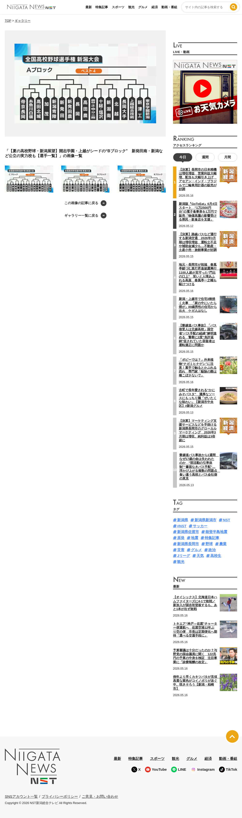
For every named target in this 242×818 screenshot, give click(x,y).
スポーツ (118, 7)
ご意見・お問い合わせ (100, 796)
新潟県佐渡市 (188, 532)
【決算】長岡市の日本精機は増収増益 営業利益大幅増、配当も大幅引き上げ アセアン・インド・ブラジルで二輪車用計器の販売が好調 (198, 179)
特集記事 (101, 7)
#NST (181, 526)
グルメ (143, 7)
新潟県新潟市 (205, 520)
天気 (200, 556)
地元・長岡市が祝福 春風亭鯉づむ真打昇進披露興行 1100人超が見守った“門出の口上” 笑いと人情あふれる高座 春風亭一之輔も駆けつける (199, 274)
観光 (131, 7)
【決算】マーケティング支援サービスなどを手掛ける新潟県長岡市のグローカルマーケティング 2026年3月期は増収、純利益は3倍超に (198, 430)
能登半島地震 (216, 532)
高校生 (215, 556)
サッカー (200, 526)
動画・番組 (169, 7)
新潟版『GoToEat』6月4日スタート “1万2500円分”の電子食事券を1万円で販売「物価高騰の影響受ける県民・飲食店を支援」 (198, 211)
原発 (180, 538)
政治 (212, 550)
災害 (180, 550)
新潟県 (182, 520)
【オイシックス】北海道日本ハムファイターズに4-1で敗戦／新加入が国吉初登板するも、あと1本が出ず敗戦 (195, 603)
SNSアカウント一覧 (21, 796)
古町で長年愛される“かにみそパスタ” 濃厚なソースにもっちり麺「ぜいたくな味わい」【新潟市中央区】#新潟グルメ (198, 398)
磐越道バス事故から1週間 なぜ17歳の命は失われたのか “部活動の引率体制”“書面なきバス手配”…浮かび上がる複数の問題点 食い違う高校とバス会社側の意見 (199, 466)
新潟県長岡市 (188, 544)
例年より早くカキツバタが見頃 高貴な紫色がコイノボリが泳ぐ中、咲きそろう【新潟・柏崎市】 (196, 682)
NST (226, 520)
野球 (209, 544)
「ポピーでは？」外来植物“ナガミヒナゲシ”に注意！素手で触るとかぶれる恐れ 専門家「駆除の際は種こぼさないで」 (198, 367)
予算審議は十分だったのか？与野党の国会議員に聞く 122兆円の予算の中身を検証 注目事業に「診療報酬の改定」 (195, 656)
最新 (88, 7)
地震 (194, 538)
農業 (223, 544)
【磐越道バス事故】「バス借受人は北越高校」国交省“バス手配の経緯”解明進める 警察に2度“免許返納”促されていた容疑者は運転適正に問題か (198, 335)
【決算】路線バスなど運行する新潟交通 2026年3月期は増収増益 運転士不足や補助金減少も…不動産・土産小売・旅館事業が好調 (198, 242)
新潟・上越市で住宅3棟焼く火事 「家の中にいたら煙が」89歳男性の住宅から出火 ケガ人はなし (198, 304)
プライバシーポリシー (60, 796)
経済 (154, 7)
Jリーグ (183, 556)
